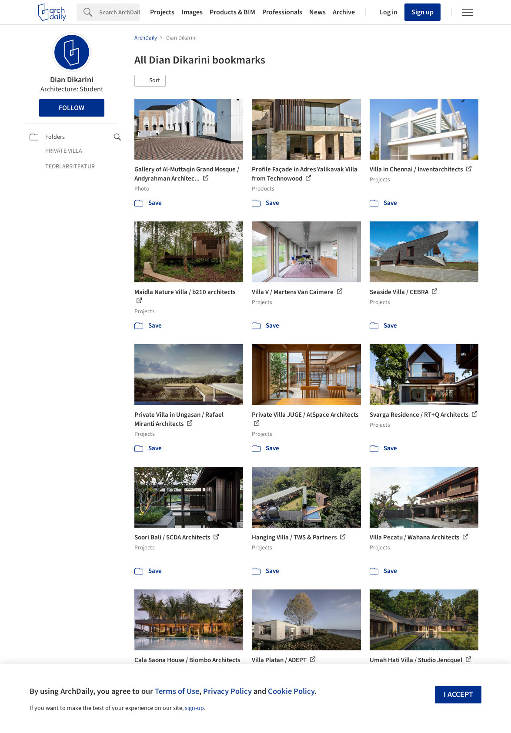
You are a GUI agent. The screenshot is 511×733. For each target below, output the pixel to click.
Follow (71, 108)
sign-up (194, 708)
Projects (162, 12)
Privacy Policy (227, 691)
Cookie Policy (291, 691)
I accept (458, 694)
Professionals (282, 12)
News (317, 12)
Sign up (422, 12)
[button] (150, 81)
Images (192, 12)
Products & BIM (232, 12)
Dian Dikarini (72, 79)
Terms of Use (177, 691)
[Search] (119, 12)
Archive (344, 12)
